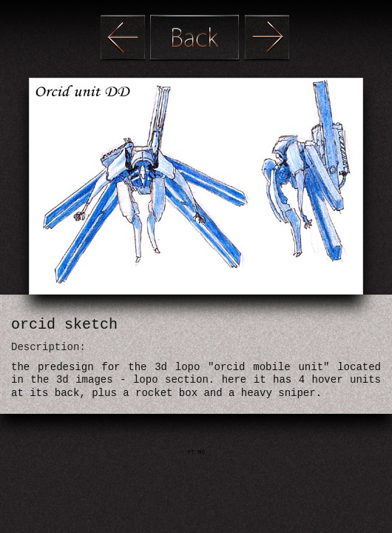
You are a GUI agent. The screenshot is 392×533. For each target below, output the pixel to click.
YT (192, 452)
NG (201, 452)
